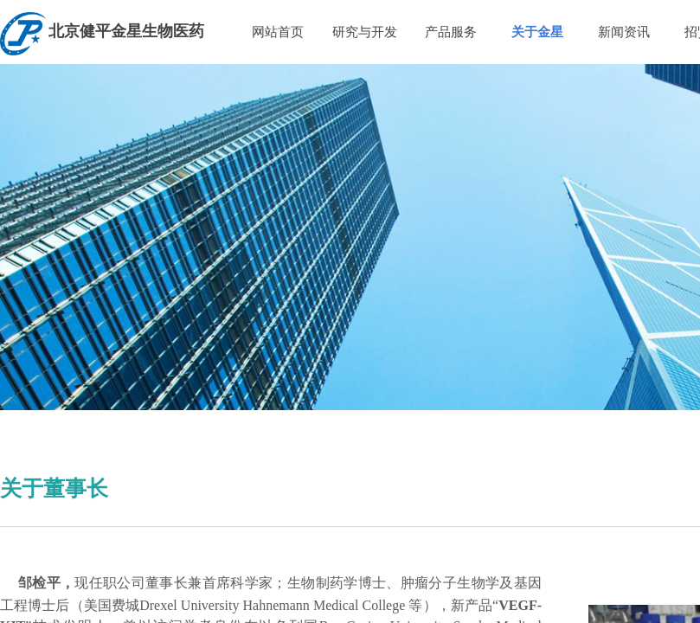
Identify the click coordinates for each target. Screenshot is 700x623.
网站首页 (278, 32)
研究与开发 (364, 32)
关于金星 (537, 32)
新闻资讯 (624, 32)
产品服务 (451, 32)
